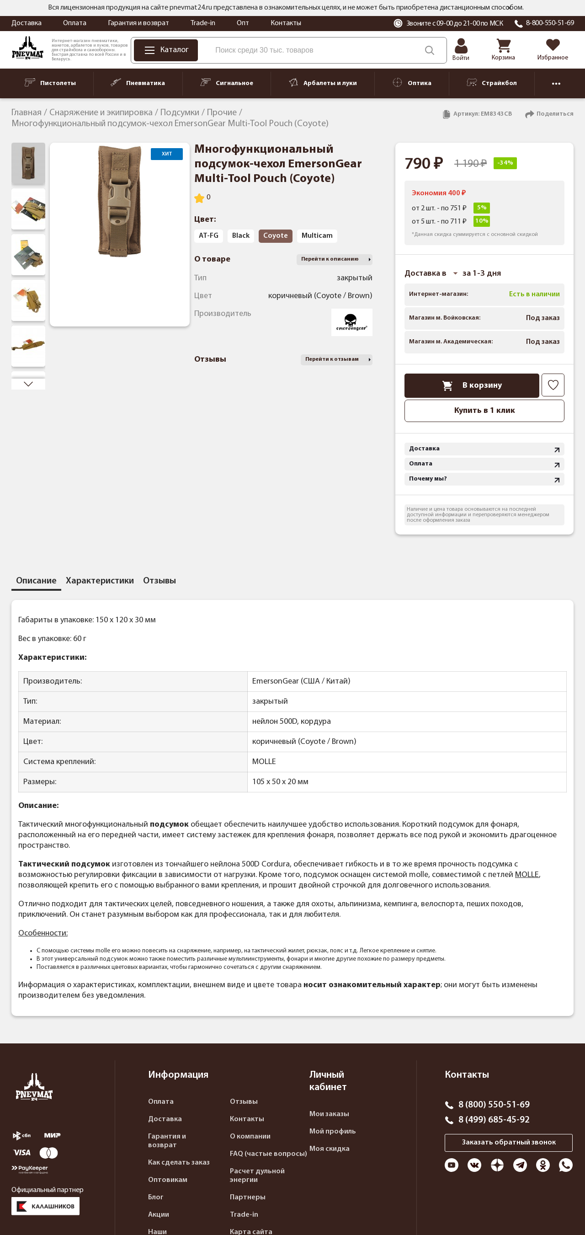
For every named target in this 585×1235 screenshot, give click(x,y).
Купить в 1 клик (484, 410)
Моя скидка (329, 1149)
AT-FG (208, 236)
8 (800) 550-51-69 (494, 1105)
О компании (250, 1136)
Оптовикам (167, 1180)
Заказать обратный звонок (509, 1142)
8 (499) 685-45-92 (494, 1120)
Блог (156, 1197)
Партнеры (248, 1197)
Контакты (286, 23)
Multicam (317, 236)
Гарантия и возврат (138, 23)
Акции (158, 1215)
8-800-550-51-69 (550, 23)
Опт (243, 23)
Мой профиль (332, 1131)
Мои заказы (329, 1114)
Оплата (74, 23)
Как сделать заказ (179, 1162)
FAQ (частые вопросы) (268, 1154)
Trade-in (203, 23)
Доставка (26, 23)
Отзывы (244, 1102)
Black (241, 236)
